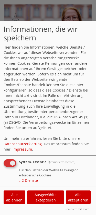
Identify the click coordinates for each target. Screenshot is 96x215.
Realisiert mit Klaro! (77, 209)
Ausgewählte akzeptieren (46, 197)
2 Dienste (28, 180)
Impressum (22, 149)
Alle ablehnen (14, 197)
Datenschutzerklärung (23, 143)
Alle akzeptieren (78, 197)
